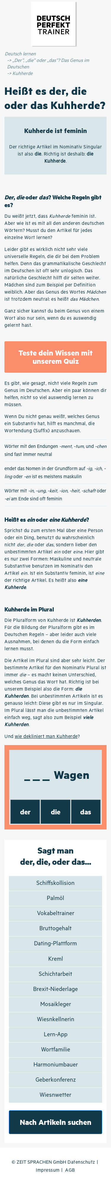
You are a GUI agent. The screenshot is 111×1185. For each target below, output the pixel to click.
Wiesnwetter (55, 1095)
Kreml (55, 959)
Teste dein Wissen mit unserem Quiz (55, 357)
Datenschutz (81, 1162)
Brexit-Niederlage (55, 989)
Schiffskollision (55, 883)
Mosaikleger (55, 1004)
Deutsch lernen (20, 54)
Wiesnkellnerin (55, 1019)
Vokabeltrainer (55, 913)
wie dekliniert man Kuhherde (46, 736)
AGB (70, 1170)
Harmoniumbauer (55, 1064)
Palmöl (55, 898)
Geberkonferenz (56, 1080)
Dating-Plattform (55, 943)
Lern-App (55, 1034)
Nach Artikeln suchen (55, 1122)
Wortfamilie (55, 1049)
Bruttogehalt (55, 928)
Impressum (48, 1170)
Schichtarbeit (55, 974)
